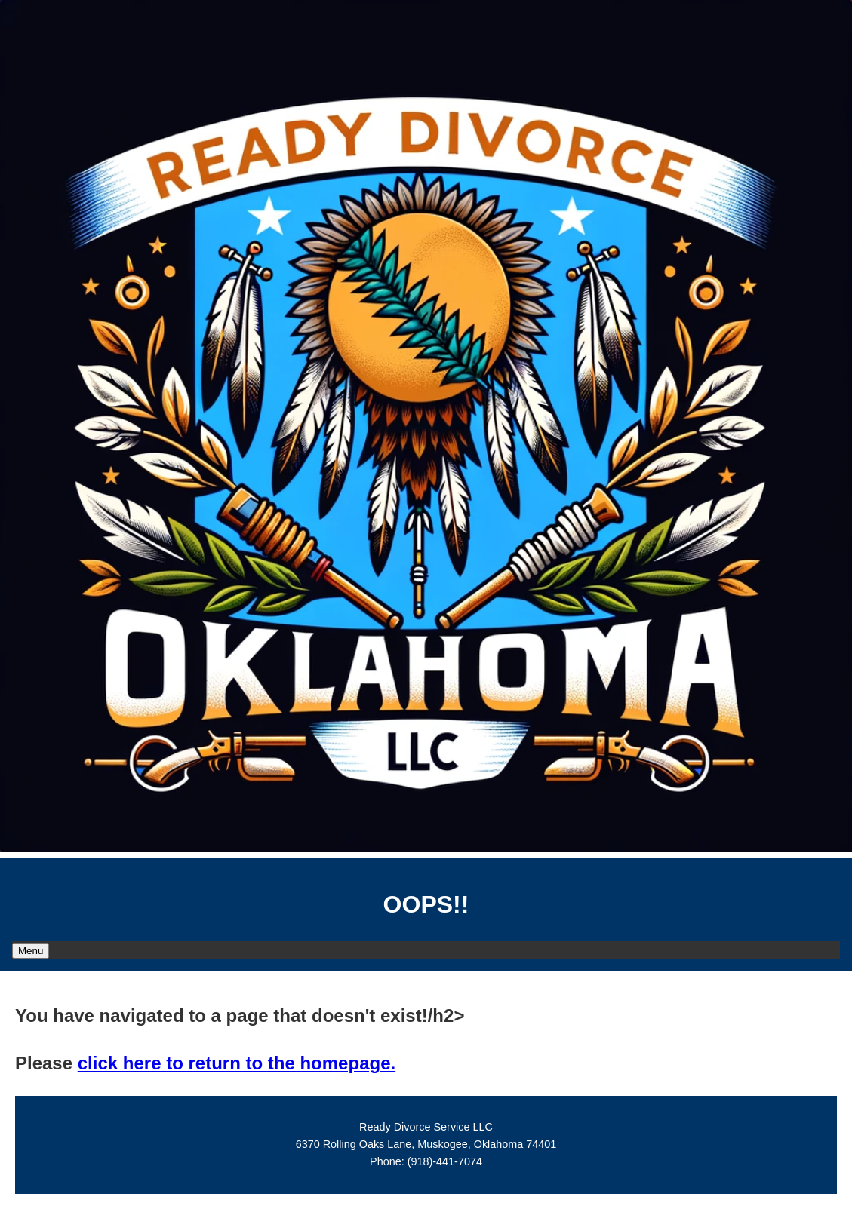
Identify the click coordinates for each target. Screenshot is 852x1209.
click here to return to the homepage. (236, 1063)
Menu (30, 950)
